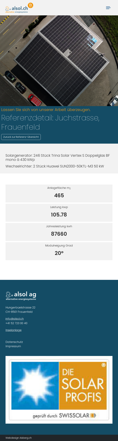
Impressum (13, 346)
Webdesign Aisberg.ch (19, 438)
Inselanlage (14, 330)
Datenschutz (14, 342)
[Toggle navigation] (108, 7)
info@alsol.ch (15, 319)
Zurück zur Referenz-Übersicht (21, 137)
